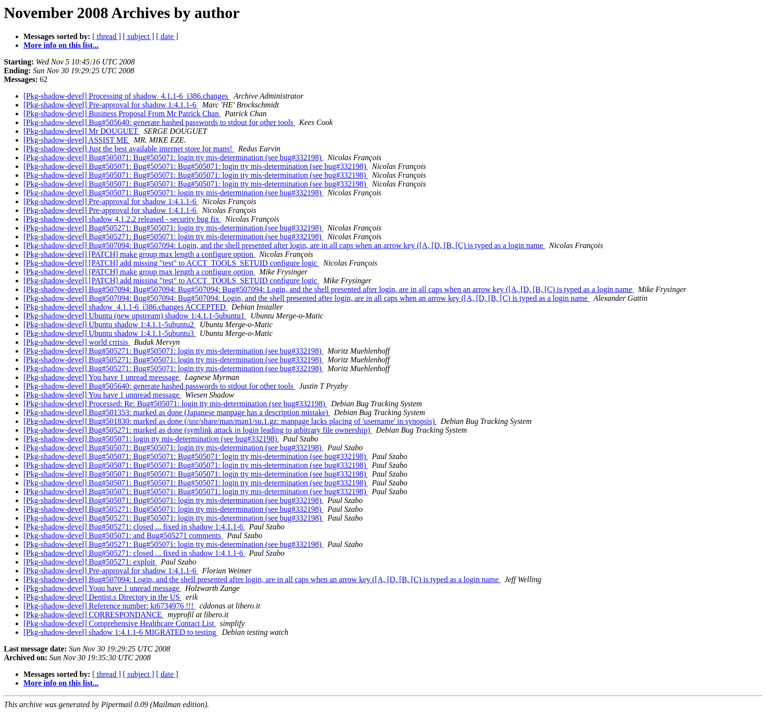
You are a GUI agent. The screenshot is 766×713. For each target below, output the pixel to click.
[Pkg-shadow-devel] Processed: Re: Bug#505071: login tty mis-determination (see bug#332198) (175, 403)
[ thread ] (106, 36)
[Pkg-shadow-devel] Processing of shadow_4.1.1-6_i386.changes (126, 96)
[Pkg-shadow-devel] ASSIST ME (76, 140)
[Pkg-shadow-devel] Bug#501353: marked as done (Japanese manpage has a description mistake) (176, 412)
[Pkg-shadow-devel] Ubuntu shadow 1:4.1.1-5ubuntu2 (109, 324)
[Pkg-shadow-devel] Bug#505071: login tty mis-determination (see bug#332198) (151, 439)
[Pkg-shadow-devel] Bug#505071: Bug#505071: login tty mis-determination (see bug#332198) (173, 157)
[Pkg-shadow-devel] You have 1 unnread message (102, 395)
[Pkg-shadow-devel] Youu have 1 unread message (102, 588)
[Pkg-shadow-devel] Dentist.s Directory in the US (102, 597)
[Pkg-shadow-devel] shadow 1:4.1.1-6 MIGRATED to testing (120, 632)
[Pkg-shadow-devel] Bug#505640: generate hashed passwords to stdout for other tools (159, 122)
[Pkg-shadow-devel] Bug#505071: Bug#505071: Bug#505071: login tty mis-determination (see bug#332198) (195, 166)
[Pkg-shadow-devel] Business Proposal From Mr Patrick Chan (122, 113)
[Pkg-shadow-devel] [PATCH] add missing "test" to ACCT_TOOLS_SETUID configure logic (171, 263)
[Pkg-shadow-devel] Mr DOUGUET (81, 131)
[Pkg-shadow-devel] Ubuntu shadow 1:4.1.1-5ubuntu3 (109, 333)
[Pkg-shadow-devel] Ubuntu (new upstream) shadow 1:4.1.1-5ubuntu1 (135, 316)
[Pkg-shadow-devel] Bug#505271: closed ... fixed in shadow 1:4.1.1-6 (134, 527)
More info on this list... (61, 45)
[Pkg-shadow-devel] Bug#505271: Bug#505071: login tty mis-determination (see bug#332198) (173, 228)
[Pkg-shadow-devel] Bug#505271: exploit (90, 562)
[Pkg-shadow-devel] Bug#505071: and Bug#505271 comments (123, 535)
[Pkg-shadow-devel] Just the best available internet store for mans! (128, 149)
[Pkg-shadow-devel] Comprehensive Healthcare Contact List (119, 623)
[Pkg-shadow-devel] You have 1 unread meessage (102, 377)
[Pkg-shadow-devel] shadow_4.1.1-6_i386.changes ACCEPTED (125, 307)
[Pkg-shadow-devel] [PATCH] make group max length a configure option (139, 254)
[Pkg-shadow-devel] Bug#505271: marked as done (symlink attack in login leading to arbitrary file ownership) (197, 430)
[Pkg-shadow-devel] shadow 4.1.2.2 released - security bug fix (122, 219)
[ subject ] (138, 36)
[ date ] (167, 36)
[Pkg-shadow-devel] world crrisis (76, 342)
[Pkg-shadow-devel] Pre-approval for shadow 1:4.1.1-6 (110, 105)
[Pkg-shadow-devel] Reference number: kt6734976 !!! (109, 606)
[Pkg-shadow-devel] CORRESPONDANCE (93, 614)
